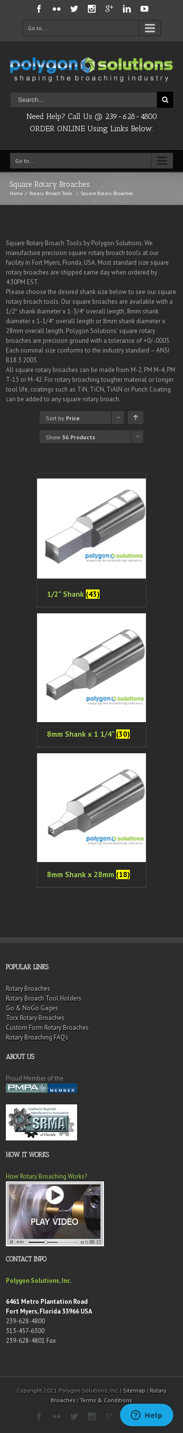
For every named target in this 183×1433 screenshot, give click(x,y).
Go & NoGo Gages (32, 1008)
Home (16, 193)
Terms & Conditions (106, 1400)
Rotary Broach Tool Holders (43, 998)
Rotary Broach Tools (50, 193)
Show (70, 437)
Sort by (63, 418)
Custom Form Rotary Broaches (47, 1027)
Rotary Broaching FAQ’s (37, 1037)
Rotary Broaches (28, 988)
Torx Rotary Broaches (35, 1018)
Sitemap (134, 1390)
